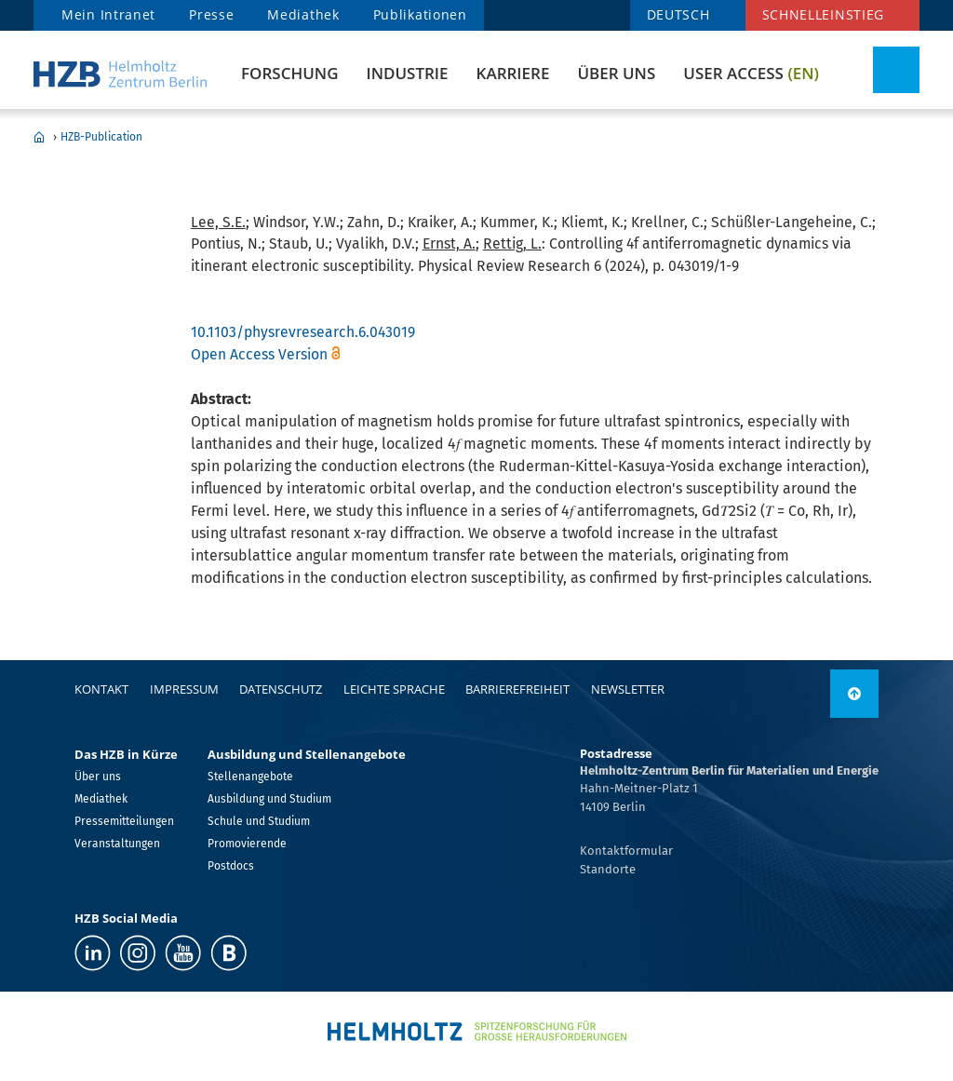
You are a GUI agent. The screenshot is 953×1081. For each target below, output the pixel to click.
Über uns (616, 73)
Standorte (608, 869)
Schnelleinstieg (823, 14)
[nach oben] (854, 693)
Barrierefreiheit (517, 689)
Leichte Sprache (394, 689)
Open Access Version (259, 354)
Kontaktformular (626, 851)
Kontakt (101, 689)
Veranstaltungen (117, 843)
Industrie (407, 73)
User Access (751, 73)
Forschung (289, 73)
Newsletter (627, 689)
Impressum (184, 689)
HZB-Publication (101, 136)
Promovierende (247, 843)
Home (39, 136)
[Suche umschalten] (896, 70)
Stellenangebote (250, 776)
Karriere (513, 73)
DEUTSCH (678, 14)
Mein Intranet (108, 14)
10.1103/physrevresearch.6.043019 (303, 332)
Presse (211, 14)
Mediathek (303, 14)
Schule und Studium (259, 821)
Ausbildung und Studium (269, 798)
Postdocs (231, 865)
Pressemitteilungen (124, 821)
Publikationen (420, 14)
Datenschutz (280, 689)
